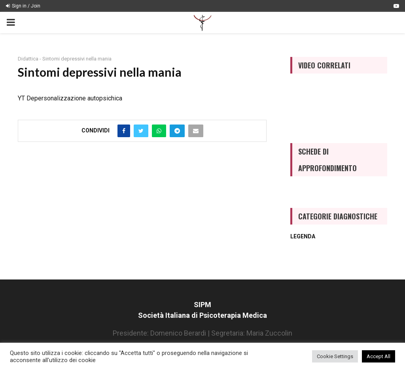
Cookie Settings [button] (335, 356)
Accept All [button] (378, 356)
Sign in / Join (23, 6)
